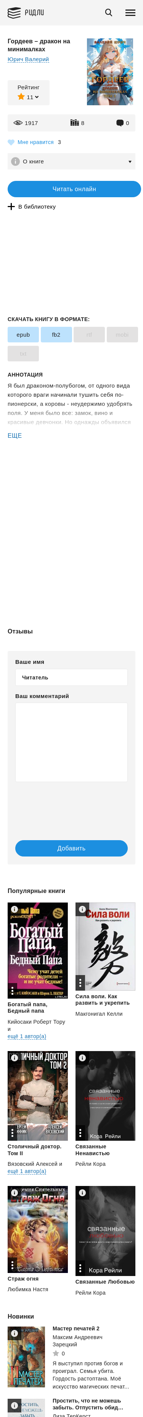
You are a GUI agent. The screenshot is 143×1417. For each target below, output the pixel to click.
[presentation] (61, 803)
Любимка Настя (28, 1289)
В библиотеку (37, 206)
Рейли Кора (91, 1164)
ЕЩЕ (15, 435)
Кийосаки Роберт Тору (36, 1022)
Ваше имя (29, 662)
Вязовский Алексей (33, 1164)
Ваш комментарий (42, 696)
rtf (89, 334)
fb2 (56, 334)
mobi (122, 334)
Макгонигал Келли (99, 1014)
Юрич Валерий (28, 59)
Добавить (72, 848)
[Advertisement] (71, 472)
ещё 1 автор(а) (27, 1036)
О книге (33, 161)
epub (23, 334)
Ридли (34, 12)
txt (23, 353)
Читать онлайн (74, 189)
